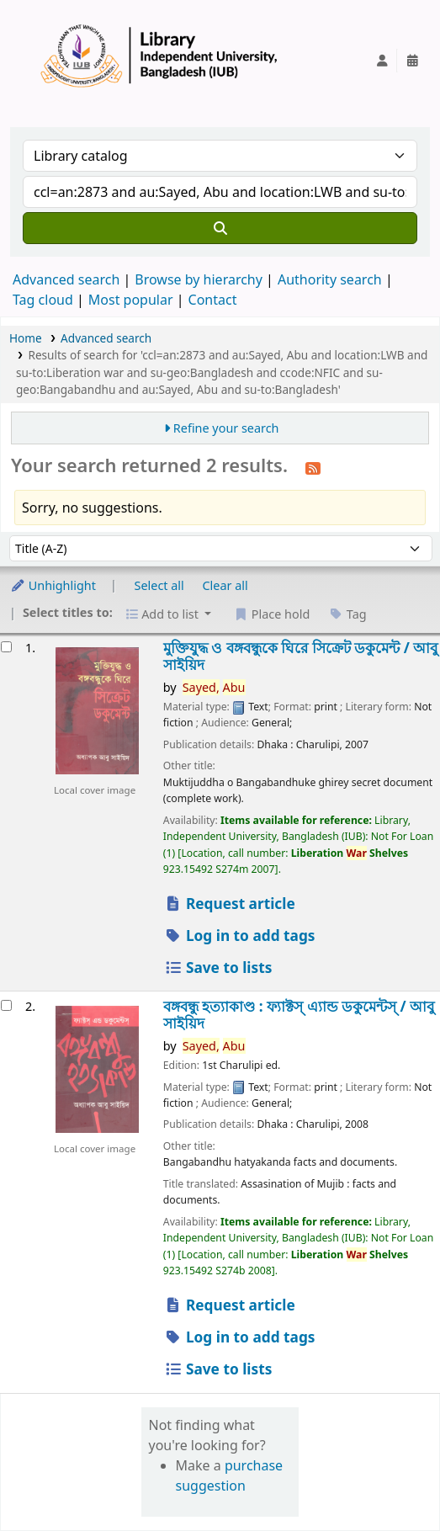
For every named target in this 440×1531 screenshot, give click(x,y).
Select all (159, 585)
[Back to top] (389, 1479)
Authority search (330, 279)
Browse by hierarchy (198, 279)
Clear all (225, 585)
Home (25, 338)
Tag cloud (43, 299)
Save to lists (218, 967)
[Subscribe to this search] (313, 467)
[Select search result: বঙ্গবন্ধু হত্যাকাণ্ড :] (6, 1005)
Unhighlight (53, 585)
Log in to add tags (239, 935)
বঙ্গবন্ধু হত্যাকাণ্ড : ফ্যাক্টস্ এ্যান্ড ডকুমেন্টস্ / (298, 1014)
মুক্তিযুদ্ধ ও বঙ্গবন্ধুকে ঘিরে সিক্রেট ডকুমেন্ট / (300, 656)
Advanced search (66, 279)
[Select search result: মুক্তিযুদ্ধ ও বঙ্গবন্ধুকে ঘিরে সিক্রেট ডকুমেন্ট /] (6, 646)
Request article (229, 903)
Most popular (130, 299)
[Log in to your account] (382, 61)
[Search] (220, 228)
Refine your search (226, 428)
